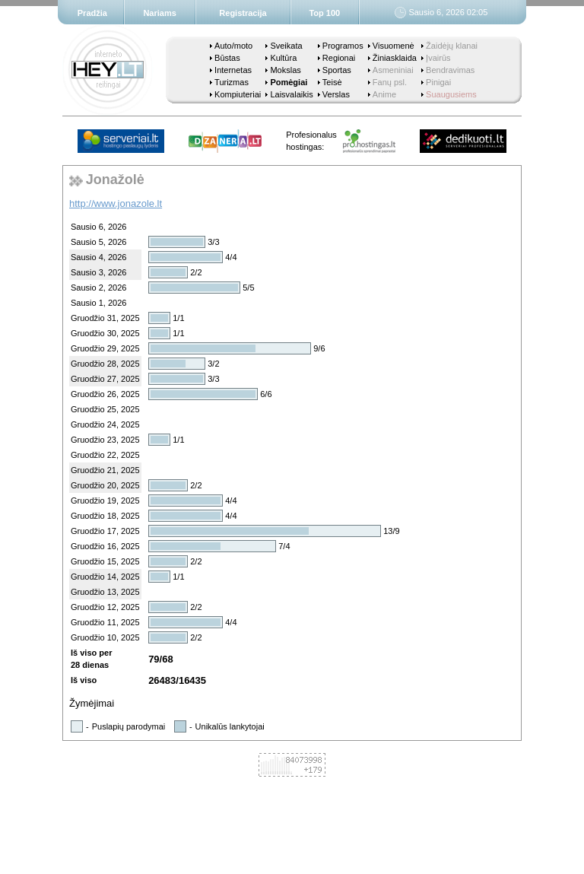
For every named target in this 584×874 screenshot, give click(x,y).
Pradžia (92, 12)
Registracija (242, 12)
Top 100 (324, 12)
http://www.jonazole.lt (115, 203)
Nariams (159, 12)
